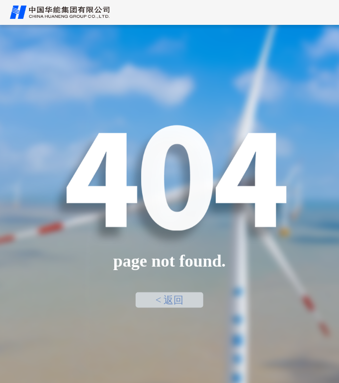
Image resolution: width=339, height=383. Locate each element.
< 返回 (170, 299)
